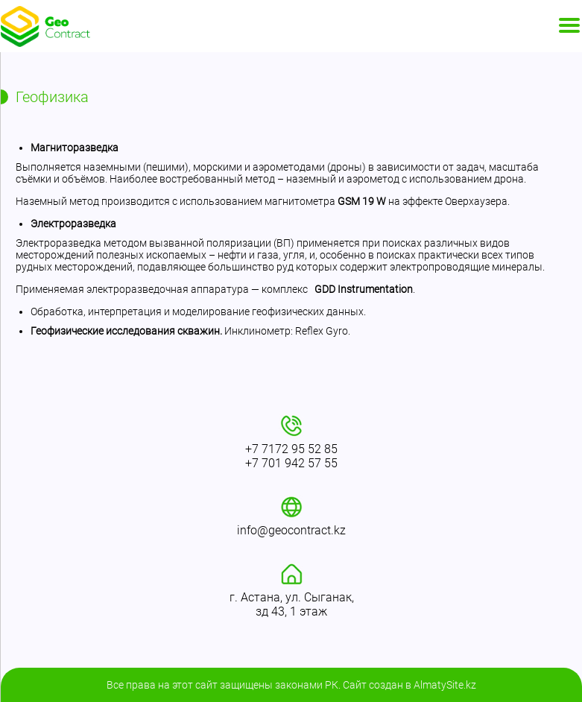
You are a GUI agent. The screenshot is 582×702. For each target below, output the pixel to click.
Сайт (355, 685)
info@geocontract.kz (291, 530)
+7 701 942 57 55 (291, 463)
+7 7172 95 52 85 (291, 449)
